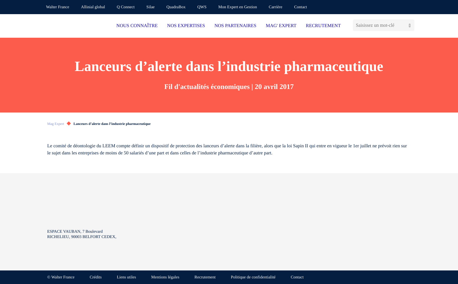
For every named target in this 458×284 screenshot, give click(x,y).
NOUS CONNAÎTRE (137, 25)
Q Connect (126, 7)
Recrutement (205, 277)
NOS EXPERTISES (186, 25)
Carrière (275, 7)
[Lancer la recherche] (409, 25)
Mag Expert (55, 124)
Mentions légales (165, 277)
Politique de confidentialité (253, 277)
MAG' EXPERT (281, 25)
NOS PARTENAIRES (235, 25)
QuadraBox (176, 7)
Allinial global (93, 7)
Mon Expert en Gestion (237, 7)
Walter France (57, 7)
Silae (150, 7)
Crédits (96, 277)
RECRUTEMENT (323, 25)
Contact (300, 7)
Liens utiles (126, 277)
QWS (202, 7)
